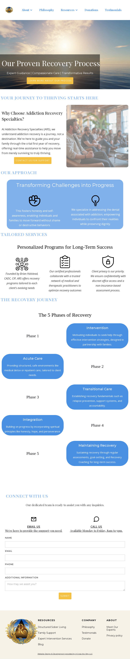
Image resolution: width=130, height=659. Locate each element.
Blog (41, 644)
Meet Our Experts (112, 628)
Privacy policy (114, 635)
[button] (27, 10)
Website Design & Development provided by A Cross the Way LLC (65, 654)
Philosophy (46, 10)
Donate (86, 638)
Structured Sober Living (52, 627)
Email (8, 551)
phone (9, 564)
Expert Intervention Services (55, 638)
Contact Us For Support (33, 160)
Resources (67, 10)
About (25, 10)
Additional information (21, 577)
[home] (9, 10)
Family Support (47, 632)
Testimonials (113, 10)
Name (8, 538)
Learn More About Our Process (50, 80)
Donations (91, 10)
